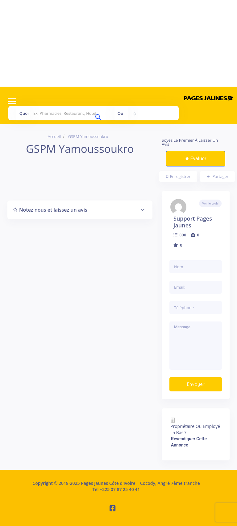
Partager (218, 176)
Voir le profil (210, 203)
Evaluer (195, 159)
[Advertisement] (118, 43)
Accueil (54, 136)
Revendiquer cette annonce (189, 441)
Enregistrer (178, 176)
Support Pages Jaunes (192, 222)
